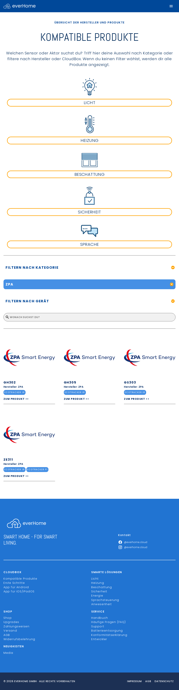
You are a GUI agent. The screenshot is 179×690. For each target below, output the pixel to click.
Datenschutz (164, 681)
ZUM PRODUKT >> (16, 398)
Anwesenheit (101, 604)
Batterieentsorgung (107, 631)
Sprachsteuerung (105, 600)
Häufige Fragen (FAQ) (108, 622)
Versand (10, 631)
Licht (95, 579)
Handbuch (99, 618)
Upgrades (11, 622)
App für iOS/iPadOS (19, 591)
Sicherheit (99, 591)
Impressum (134, 681)
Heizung (97, 583)
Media (8, 653)
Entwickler (99, 639)
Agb (148, 681)
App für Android (16, 587)
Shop (7, 618)
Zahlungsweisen (16, 626)
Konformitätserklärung (109, 635)
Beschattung (101, 587)
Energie (97, 596)
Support (97, 626)
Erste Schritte (14, 583)
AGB (6, 635)
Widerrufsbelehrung (19, 639)
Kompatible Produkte (20, 579)
